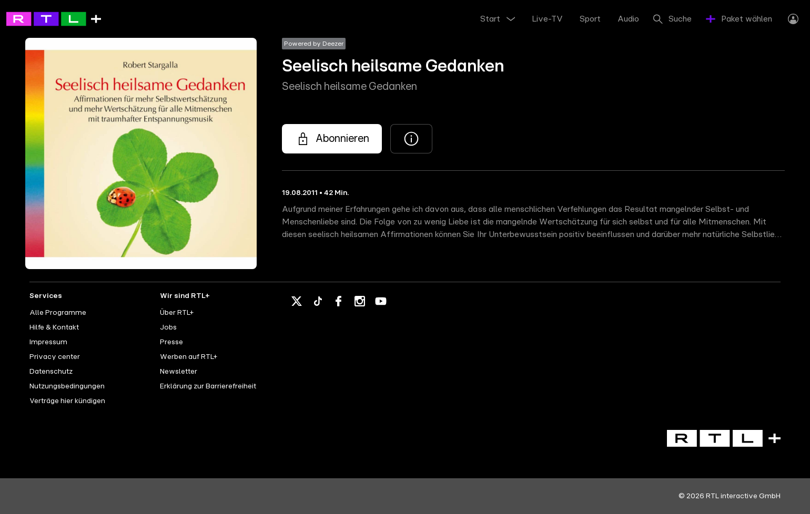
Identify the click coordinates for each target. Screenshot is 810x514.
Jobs (168, 327)
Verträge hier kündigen (67, 401)
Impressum (48, 342)
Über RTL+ (177, 312)
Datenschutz (51, 371)
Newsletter (178, 371)
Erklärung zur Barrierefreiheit (208, 386)
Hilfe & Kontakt (54, 327)
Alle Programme (57, 312)
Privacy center (54, 357)
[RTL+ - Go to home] (53, 18)
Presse (171, 342)
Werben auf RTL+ (188, 357)
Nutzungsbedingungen (67, 386)
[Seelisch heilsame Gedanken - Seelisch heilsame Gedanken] (332, 138)
